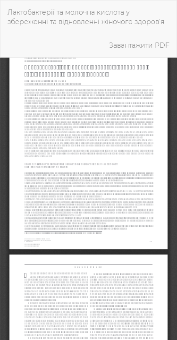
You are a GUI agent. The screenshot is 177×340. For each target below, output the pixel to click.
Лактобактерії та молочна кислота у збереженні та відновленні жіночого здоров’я (86, 17)
